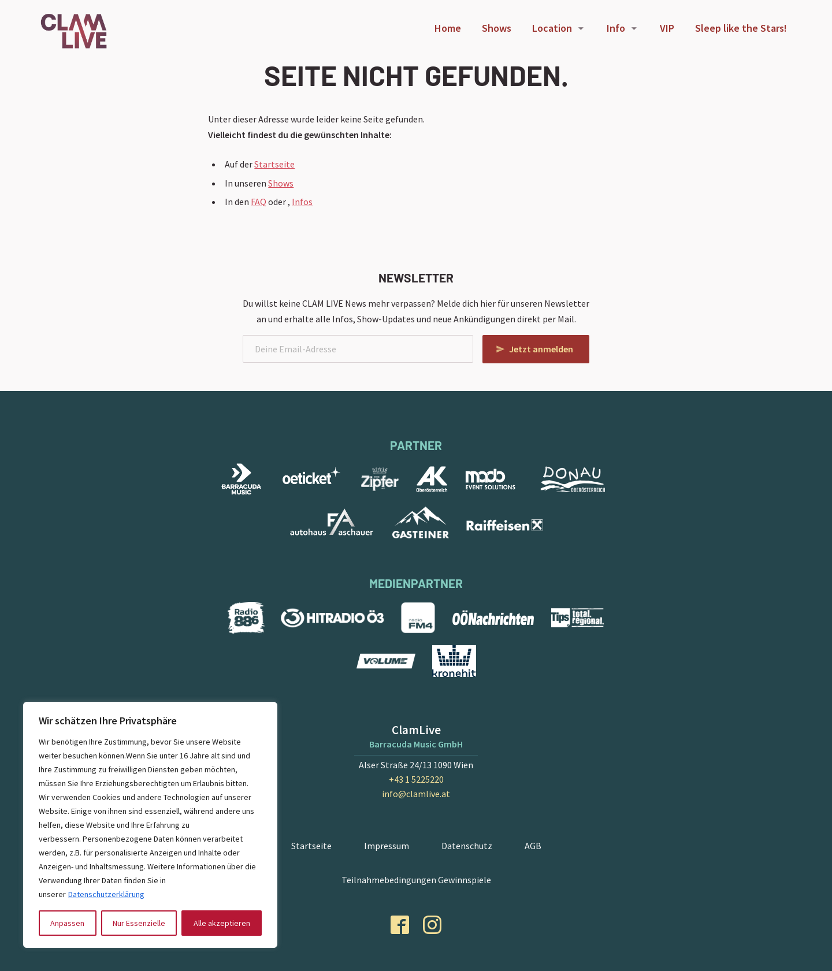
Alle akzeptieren (222, 923)
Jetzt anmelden (541, 349)
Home (447, 28)
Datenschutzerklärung (106, 894)
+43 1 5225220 (416, 779)
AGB (533, 845)
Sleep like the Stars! (741, 28)
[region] (150, 825)
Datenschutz (466, 845)
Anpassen (67, 923)
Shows (496, 28)
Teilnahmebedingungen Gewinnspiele (416, 880)
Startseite (274, 164)
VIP (667, 28)
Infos (302, 201)
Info (616, 28)
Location (552, 28)
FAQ (258, 201)
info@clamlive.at (416, 793)
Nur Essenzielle (139, 923)
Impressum (386, 845)
